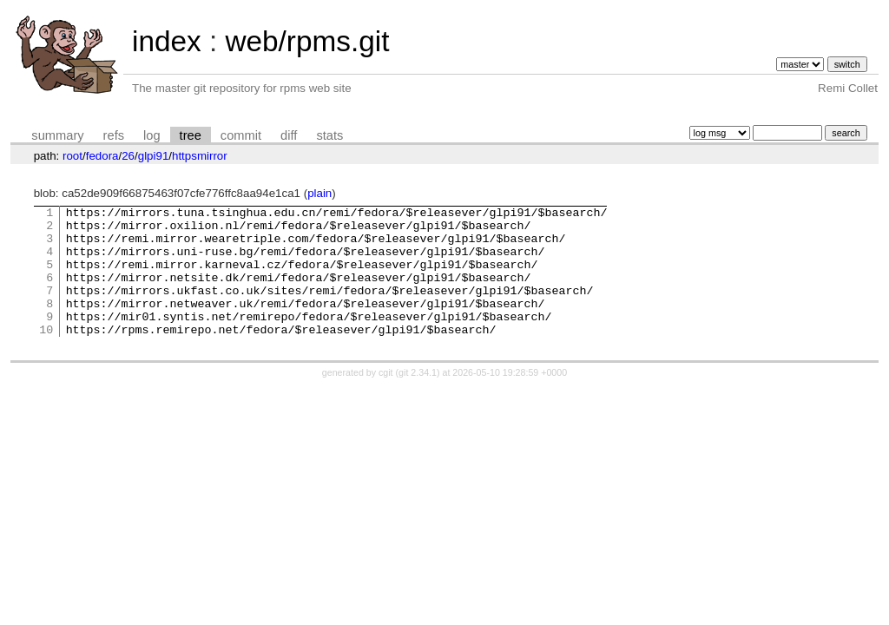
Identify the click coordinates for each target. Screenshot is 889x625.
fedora (102, 155)
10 (46, 355)
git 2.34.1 (417, 398)
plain (319, 193)
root (72, 155)
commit (241, 135)
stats (329, 135)
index (166, 41)
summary (57, 135)
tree (190, 135)
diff (288, 135)
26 (128, 155)
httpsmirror (199, 155)
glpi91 (153, 155)
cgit (387, 398)
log (152, 135)
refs (113, 135)
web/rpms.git (307, 41)
